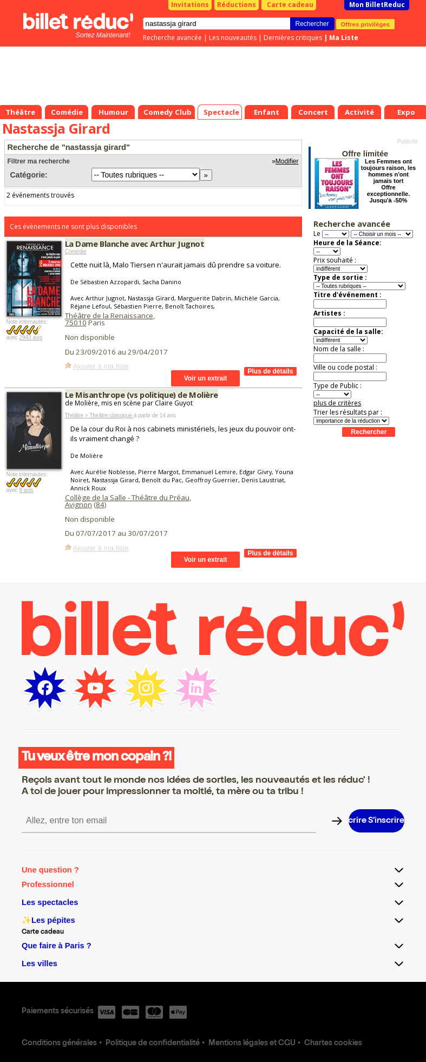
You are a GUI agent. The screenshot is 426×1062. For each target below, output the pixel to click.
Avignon (78, 504)
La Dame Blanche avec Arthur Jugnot (135, 243)
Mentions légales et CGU (252, 1043)
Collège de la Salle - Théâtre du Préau (127, 497)
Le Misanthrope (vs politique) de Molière (141, 394)
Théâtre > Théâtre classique (99, 415)
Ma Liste (343, 37)
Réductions (236, 4)
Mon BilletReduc (377, 4)
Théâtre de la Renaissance (109, 315)
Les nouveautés (233, 37)
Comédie (76, 251)
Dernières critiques (293, 37)
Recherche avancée (172, 37)
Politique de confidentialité (153, 1043)
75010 (76, 322)
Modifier (287, 161)
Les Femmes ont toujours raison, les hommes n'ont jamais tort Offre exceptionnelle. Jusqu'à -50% (388, 181)
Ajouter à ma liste (101, 366)
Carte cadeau (290, 4)
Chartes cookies (333, 1043)
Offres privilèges (365, 24)
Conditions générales (59, 1043)
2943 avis (30, 337)
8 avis (26, 490)
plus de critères (337, 403)
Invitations (190, 4)
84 (100, 504)
